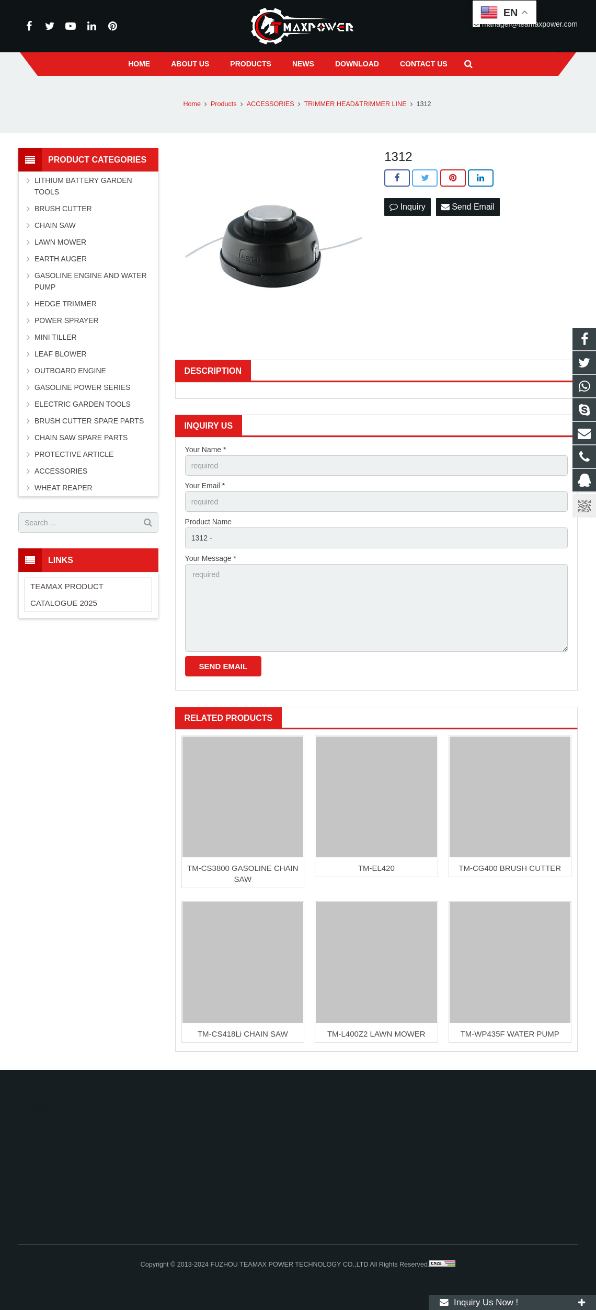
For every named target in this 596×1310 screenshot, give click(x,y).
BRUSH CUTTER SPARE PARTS (89, 421)
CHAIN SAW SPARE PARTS (81, 437)
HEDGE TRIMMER (66, 304)
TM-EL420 (376, 868)
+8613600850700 (340, 1147)
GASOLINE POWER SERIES (83, 387)
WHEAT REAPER (64, 488)
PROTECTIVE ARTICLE (74, 454)
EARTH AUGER (61, 259)
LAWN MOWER (60, 242)
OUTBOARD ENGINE (70, 370)
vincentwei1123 (337, 1193)
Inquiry (407, 206)
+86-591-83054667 (342, 1162)
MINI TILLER (56, 337)
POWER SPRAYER (67, 320)
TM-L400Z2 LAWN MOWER (376, 1033)
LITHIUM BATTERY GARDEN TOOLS (83, 186)
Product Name (208, 522)
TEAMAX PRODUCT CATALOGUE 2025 (67, 594)
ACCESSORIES (61, 471)
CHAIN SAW (55, 225)
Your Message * (210, 558)
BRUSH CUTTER (63, 208)
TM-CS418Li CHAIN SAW (243, 1033)
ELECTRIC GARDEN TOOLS (83, 404)
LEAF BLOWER (61, 354)
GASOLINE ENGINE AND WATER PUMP (91, 281)
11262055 (330, 1132)
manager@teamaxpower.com (360, 1177)
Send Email (468, 206)
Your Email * (205, 485)
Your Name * (205, 449)
